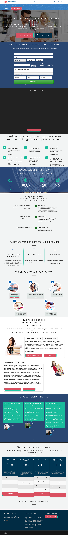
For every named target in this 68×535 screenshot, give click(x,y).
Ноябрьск (37, 2)
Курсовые (55, 6)
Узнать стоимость (24, 35)
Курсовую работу (30, 338)
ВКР (13, 6)
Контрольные (49, 6)
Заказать (10, 493)
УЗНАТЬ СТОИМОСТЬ (34, 130)
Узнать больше (44, 35)
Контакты (6, 533)
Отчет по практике (9, 362)
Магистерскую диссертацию (50, 338)
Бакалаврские (18, 6)
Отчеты (33, 6)
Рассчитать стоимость (16, 8)
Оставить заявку (14, 297)
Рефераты (38, 6)
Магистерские (26, 6)
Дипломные (8, 6)
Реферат (39, 338)
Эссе (43, 6)
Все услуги (7, 8)
